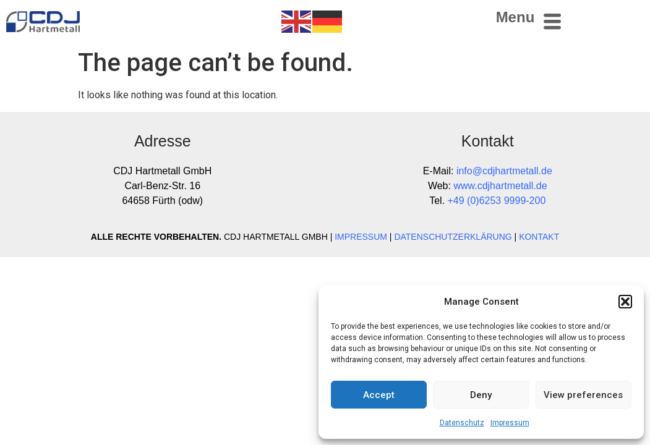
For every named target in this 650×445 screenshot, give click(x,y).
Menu (515, 17)
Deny (481, 394)
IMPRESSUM (361, 237)
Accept (379, 394)
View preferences (583, 394)
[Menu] (552, 21)
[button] (625, 301)
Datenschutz (462, 422)
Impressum (509, 422)
